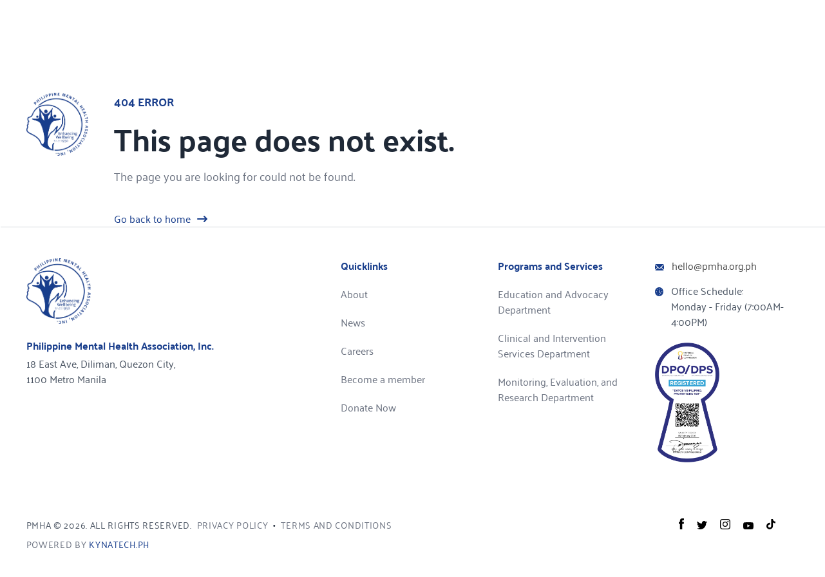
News (353, 322)
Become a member (383, 379)
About (354, 294)
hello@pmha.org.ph (714, 265)
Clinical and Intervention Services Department (552, 345)
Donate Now (368, 407)
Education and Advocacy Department (553, 302)
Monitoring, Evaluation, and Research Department (558, 389)
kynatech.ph (119, 544)
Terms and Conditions (336, 525)
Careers (357, 350)
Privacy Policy (233, 525)
